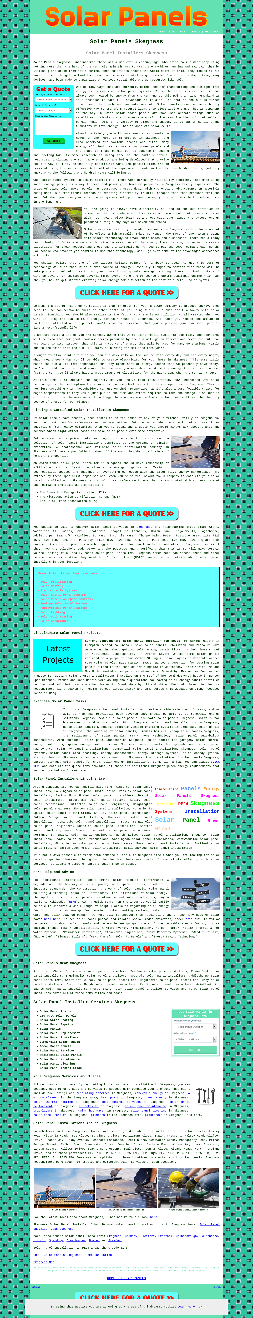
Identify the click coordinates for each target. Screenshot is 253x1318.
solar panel (124, 671)
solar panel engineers (52, 830)
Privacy (217, 1287)
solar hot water (91, 1110)
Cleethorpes (76, 1240)
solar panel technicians (87, 839)
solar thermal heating (53, 1102)
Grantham (165, 1236)
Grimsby (131, 1236)
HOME (162, 32)
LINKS (172, 32)
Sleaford (148, 1236)
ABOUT (183, 32)
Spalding (56, 1240)
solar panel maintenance (145, 1106)
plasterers (153, 1115)
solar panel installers (84, 1236)
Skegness (144, 527)
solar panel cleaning (148, 1110)
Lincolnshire (52, 1236)
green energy (155, 1097)
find (45, 971)
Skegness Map (43, 1262)
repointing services (93, 1093)
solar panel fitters (82, 817)
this (189, 919)
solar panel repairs (49, 1115)
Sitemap (36, 1287)
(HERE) (72, 901)
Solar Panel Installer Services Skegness (84, 1002)
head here (52, 919)
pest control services (121, 1102)
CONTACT (195, 32)
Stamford (115, 1240)
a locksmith (89, 1106)
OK (200, 1306)
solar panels (208, 654)
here (153, 1217)
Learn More (186, 1306)
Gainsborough (186, 1236)
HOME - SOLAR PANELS (126, 1278)
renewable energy (149, 1093)
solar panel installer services (152, 988)
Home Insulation (99, 1255)
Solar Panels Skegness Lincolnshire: (64, 62)
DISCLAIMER (211, 32)
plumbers (98, 1115)
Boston (94, 1240)
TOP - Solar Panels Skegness (57, 1255)
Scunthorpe (209, 1236)
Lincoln (39, 1240)
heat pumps (110, 1097)
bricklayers (43, 1110)
